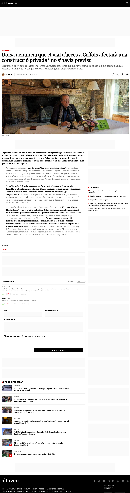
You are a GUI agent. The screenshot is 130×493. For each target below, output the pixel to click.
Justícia (16, 425)
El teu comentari (9, 320)
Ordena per (71, 281)
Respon (15, 294)
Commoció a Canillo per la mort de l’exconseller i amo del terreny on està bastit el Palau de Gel (41, 418)
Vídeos (41, 487)
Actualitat (11, 487)
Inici (3, 487)
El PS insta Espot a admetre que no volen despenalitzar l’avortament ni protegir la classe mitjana (40, 396)
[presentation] (19, 344)
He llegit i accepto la (25, 336)
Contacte (11, 490)
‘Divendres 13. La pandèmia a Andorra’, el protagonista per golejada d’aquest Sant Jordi (39, 440)
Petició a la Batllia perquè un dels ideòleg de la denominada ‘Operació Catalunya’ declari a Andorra (40, 429)
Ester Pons (9, 74)
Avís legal (67, 490)
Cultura (16, 436)
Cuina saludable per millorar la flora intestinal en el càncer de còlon (106, 209)
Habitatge (17, 381)
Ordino (5, 249)
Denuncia (24, 294)
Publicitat (20, 490)
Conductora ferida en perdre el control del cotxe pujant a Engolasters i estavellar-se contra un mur (108, 204)
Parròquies (6, 51)
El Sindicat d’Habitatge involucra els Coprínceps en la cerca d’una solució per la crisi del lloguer (41, 385)
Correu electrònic (51, 310)
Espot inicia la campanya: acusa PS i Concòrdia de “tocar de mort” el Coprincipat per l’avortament (39, 407)
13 (4, 304)
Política (16, 392)
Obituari (60, 487)
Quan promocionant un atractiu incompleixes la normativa (105, 191)
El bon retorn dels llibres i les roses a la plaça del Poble (34, 450)
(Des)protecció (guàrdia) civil (99, 200)
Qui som (4, 490)
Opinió (19, 487)
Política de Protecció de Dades (37, 490)
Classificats (51, 487)
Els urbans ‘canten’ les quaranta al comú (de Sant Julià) (107, 196)
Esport (34, 487)
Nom (5, 310)
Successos (17, 414)
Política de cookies (56, 490)
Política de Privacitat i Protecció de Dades (33, 336)
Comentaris (35, 74)
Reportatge (17, 447)
